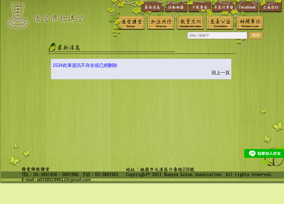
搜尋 (256, 35)
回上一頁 (221, 72)
